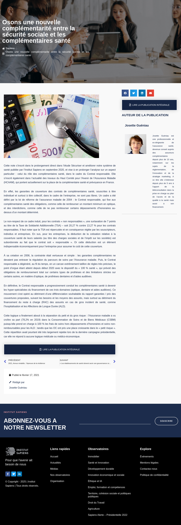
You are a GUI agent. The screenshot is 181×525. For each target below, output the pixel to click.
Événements (147, 456)
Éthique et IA (95, 481)
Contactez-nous (148, 469)
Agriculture (94, 508)
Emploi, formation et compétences (106, 487)
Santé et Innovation (98, 462)
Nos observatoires (60, 475)
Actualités (55, 462)
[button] (125, 93)
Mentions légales (149, 462)
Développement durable (101, 469)
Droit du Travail (96, 502)
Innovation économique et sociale (106, 475)
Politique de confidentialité (154, 475)
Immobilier (93, 456)
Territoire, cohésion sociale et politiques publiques (109, 495)
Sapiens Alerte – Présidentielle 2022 (107, 515)
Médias (54, 469)
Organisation (57, 481)
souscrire (166, 421)
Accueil (54, 456)
